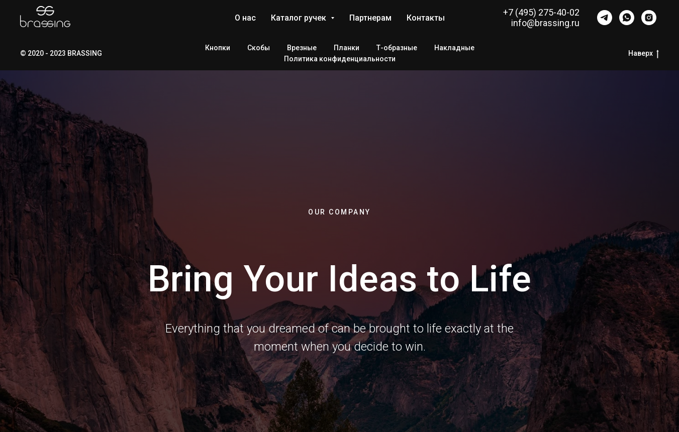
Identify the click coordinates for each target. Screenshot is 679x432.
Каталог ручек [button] (299, 18)
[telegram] (604, 17)
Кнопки (217, 48)
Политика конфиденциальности (340, 59)
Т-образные (396, 48)
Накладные (454, 48)
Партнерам (370, 18)
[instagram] (648, 17)
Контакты (426, 18)
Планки (346, 48)
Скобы (258, 48)
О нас (245, 18)
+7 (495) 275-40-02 (541, 12)
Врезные (302, 48)
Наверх (643, 53)
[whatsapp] (626, 17)
